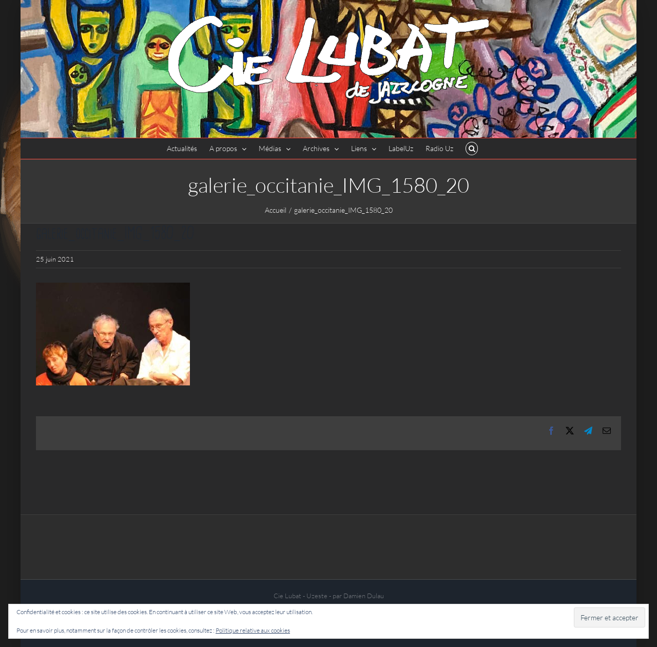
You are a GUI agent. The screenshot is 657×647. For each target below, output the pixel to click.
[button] (472, 148)
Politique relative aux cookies (253, 630)
